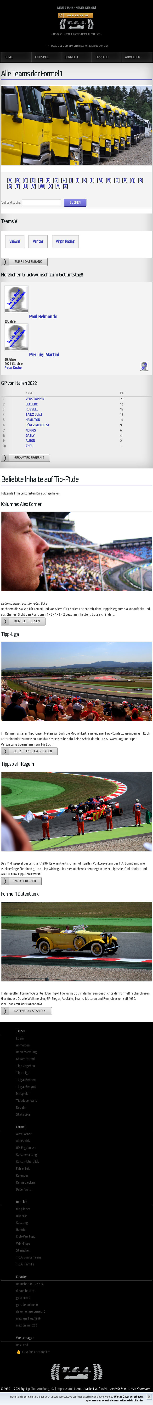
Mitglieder (23, 1209)
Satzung (22, 1223)
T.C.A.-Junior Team (28, 1257)
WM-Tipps (23, 1244)
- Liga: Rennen (26, 1080)
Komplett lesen (27, 621)
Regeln (21, 1108)
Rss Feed (22, 1345)
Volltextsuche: (11, 203)
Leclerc (32, 404)
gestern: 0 (23, 1298)
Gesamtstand (25, 1059)
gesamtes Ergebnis (29, 458)
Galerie (21, 1230)
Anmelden (23, 1045)
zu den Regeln (25, 881)
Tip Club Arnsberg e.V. (40, 1389)
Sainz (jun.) (34, 415)
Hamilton (33, 420)
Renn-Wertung (26, 1052)
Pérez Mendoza (37, 425)
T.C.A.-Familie (25, 1264)
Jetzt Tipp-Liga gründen (33, 751)
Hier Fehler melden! (78, 15)
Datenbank (23, 1189)
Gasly (30, 436)
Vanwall (14, 241)
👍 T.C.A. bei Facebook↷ (33, 1352)
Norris (31, 430)
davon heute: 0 (26, 1291)
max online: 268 (26, 1325)
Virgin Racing (65, 241)
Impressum (64, 1389)
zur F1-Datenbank (28, 262)
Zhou (29, 446)
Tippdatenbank (26, 1101)
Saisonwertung (26, 1155)
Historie (21, 1216)
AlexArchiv (23, 1141)
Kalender (22, 1176)
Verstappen (35, 399)
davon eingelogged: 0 (30, 1311)
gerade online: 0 (27, 1305)
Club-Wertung (26, 1237)
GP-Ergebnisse (26, 1148)
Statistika (23, 1115)
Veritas (38, 241)
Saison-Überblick (27, 1162)
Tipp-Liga (22, 1073)
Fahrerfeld (23, 1169)
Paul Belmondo (43, 317)
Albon (30, 441)
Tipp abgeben (25, 1066)
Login (20, 1038)
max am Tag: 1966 (28, 1318)
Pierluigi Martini (44, 355)
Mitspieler (23, 1094)
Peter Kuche (13, 368)
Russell (32, 409)
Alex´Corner (24, 1134)
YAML (104, 1389)
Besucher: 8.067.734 (29, 1284)
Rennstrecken (25, 1182)
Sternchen (23, 1250)
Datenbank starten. (30, 1011)
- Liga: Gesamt (26, 1087)
